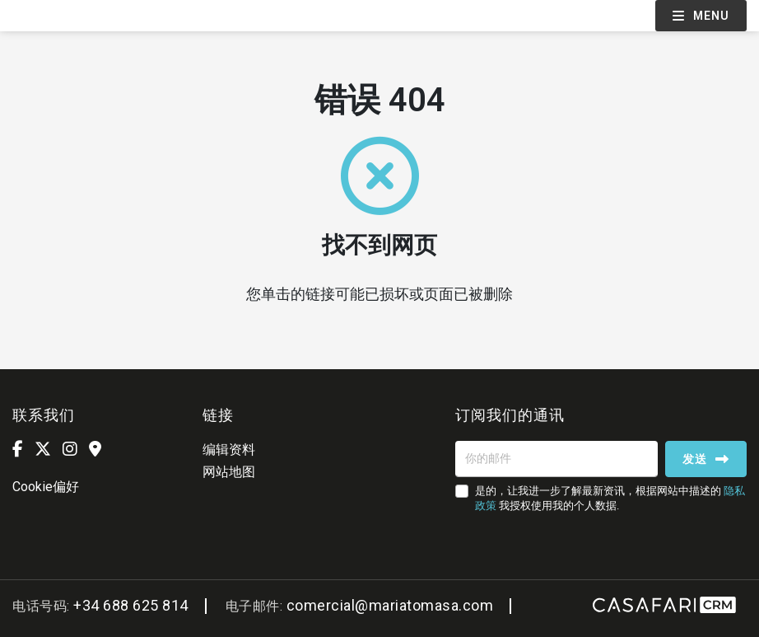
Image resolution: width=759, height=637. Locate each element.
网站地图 (229, 472)
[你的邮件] (556, 459)
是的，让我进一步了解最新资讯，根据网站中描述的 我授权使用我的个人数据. (610, 498)
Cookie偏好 (45, 486)
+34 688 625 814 (131, 605)
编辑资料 (229, 449)
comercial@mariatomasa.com (390, 605)
